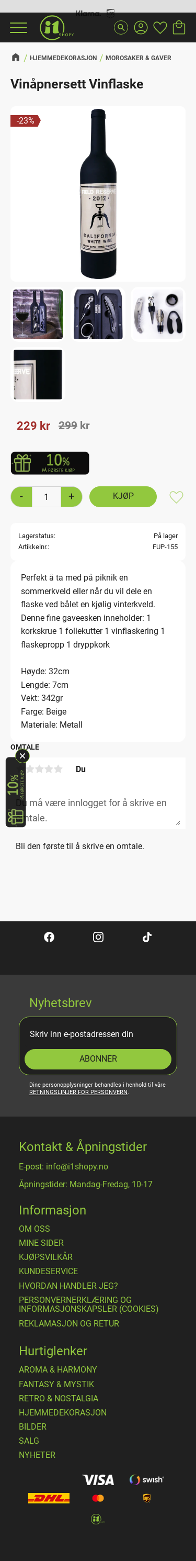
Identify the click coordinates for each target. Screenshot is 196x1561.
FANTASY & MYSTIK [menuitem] (56, 1384)
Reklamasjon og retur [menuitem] (69, 1324)
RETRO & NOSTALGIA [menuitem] (58, 1398)
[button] (17, 27)
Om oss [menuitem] (34, 1229)
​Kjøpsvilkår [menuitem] (46, 1257)
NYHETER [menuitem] (37, 1455)
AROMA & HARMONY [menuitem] (58, 1370)
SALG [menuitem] (29, 1441)
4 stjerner (48, 769)
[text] (33, 426)
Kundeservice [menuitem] (48, 1271)
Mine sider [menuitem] (41, 1243)
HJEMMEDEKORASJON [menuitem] (63, 1413)
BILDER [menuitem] (33, 1427)
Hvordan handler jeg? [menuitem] (68, 1286)
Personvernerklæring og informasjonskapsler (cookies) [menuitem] (89, 1305)
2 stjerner (29, 769)
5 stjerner (58, 769)
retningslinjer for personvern (78, 1092)
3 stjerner (39, 769)
